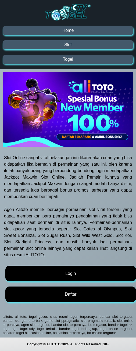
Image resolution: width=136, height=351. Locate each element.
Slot (68, 44)
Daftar (71, 294)
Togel (68, 59)
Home (68, 30)
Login (70, 273)
